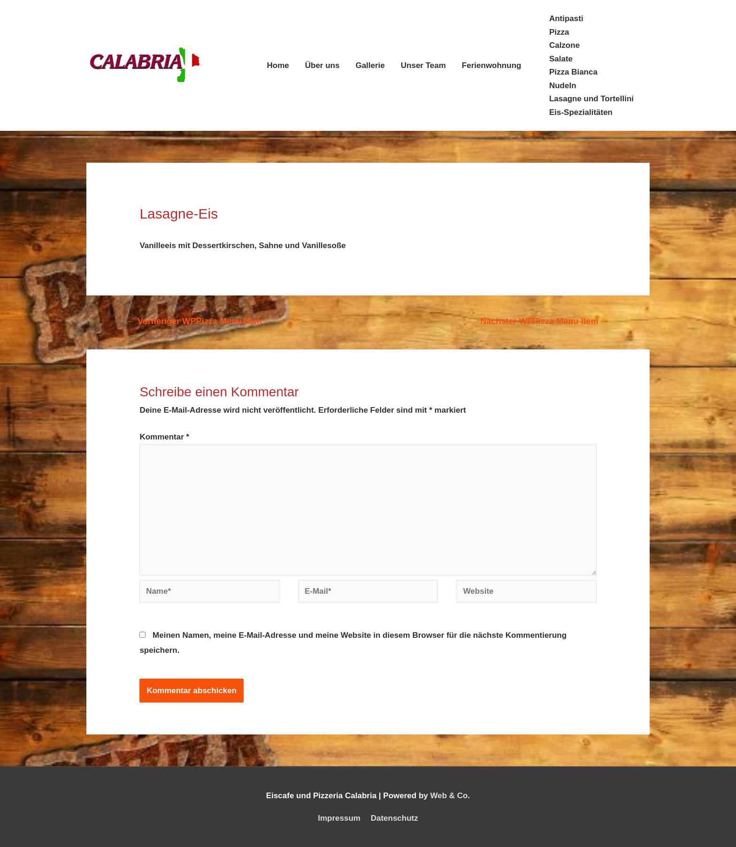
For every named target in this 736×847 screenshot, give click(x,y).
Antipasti (566, 18)
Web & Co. (450, 795)
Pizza (559, 32)
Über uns (322, 65)
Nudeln (562, 85)
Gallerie (369, 65)
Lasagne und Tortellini (591, 98)
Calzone (564, 45)
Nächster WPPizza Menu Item (544, 321)
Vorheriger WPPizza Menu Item (194, 321)
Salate (561, 58)
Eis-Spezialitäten (581, 112)
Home (278, 65)
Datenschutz (394, 818)
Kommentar (164, 436)
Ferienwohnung (491, 65)
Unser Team (423, 65)
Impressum (339, 818)
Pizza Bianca (573, 72)
